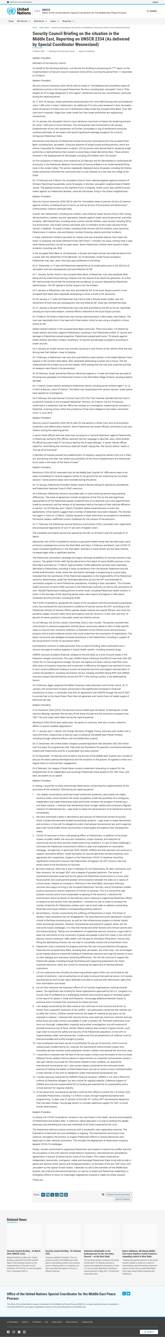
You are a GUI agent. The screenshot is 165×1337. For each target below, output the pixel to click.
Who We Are (22, 21)
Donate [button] (149, 1332)
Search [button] (152, 11)
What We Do (39, 21)
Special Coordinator (123, 1199)
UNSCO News (44, 28)
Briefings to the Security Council (118, 1195)
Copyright (36, 1322)
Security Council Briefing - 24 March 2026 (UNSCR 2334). (23, 1252)
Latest (54, 21)
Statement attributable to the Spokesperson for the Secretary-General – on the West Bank (99, 1254)
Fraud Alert (57, 1322)
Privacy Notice (72, 1322)
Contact (25, 1322)
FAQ (46, 1322)
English (155, 2)
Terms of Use (87, 1322)
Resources (67, 21)
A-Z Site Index (12, 1322)
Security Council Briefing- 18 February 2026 (63, 1252)
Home (11, 21)
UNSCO (47, 10)
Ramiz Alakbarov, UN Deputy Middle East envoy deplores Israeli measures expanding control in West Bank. (139, 1254)
